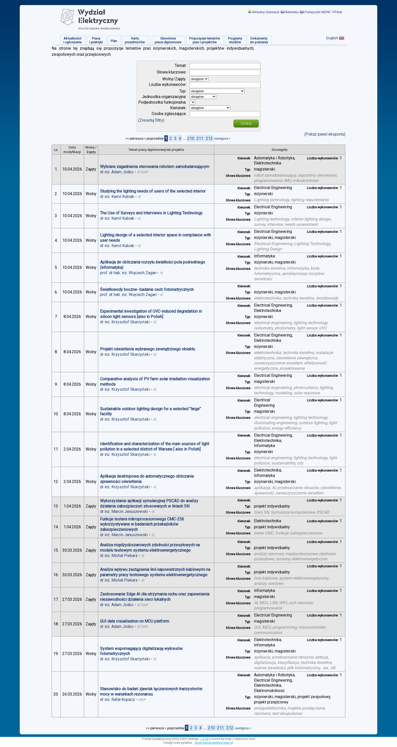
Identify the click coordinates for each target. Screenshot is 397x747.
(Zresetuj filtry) (151, 120)
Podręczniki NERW (317, 12)
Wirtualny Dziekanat (265, 12)
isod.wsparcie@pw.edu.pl (214, 742)
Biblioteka (292, 12)
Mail (339, 12)
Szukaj (246, 123)
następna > (222, 138)
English (332, 38)
